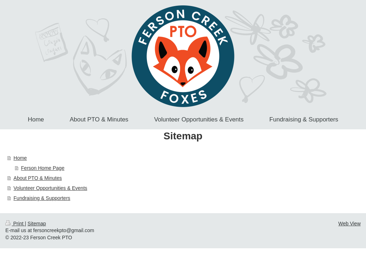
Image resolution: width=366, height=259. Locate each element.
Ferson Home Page (42, 168)
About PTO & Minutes (38, 178)
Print (15, 223)
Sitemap (37, 223)
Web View (349, 223)
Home (20, 158)
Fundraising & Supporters (42, 198)
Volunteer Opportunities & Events (50, 188)
